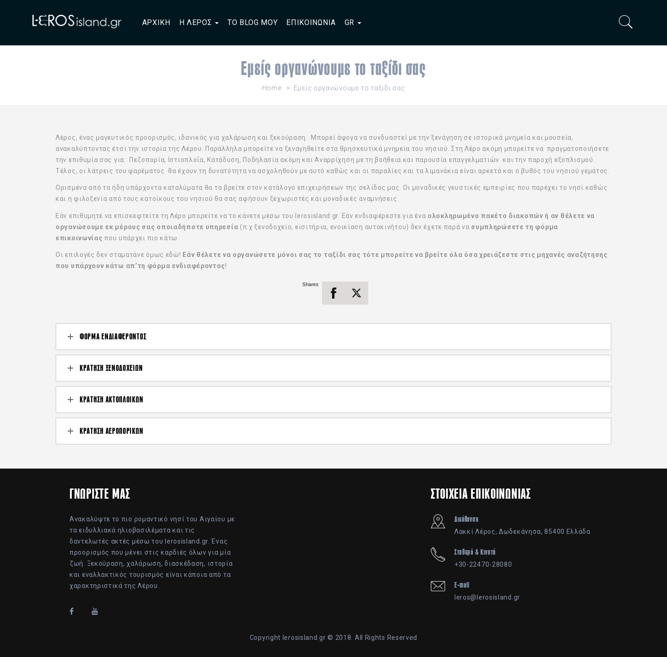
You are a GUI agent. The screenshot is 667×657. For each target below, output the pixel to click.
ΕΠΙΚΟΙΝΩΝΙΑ (311, 22)
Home (272, 88)
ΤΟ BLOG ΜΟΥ (252, 22)
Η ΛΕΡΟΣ (199, 22)
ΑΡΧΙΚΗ (156, 22)
